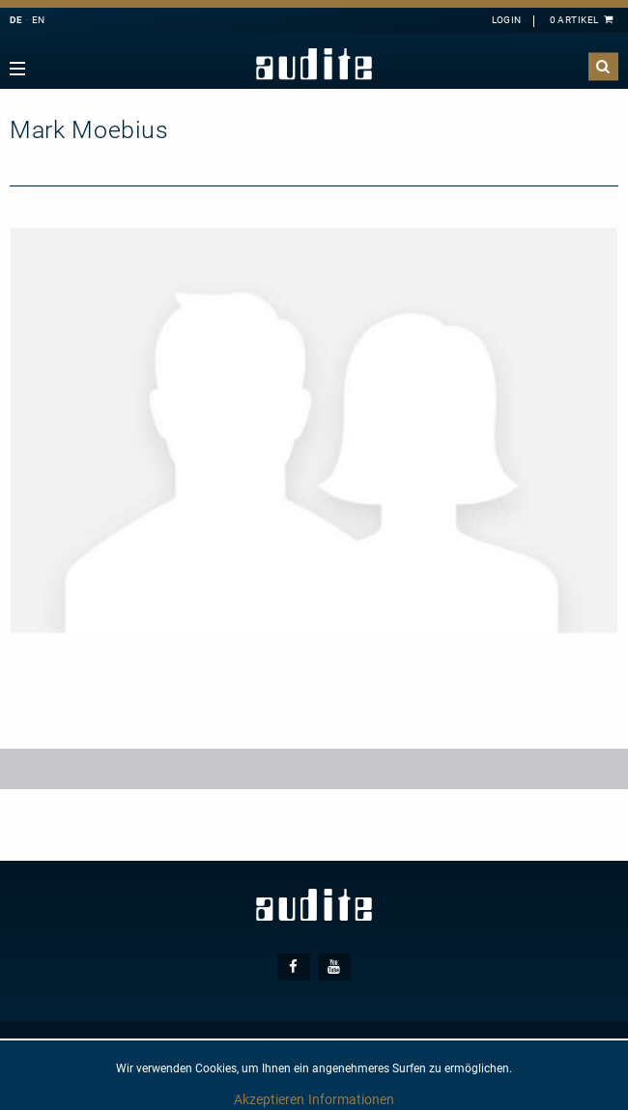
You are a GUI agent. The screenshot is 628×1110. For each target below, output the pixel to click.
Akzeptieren (269, 1099)
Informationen (351, 1099)
